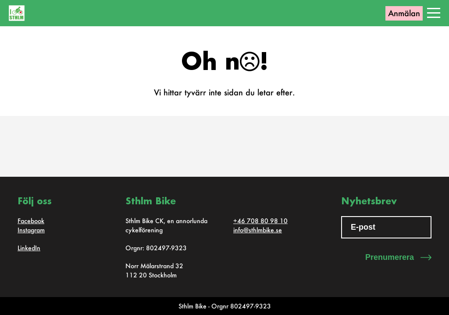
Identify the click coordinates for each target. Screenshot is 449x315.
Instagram (31, 230)
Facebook (31, 221)
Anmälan (404, 13)
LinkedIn (29, 248)
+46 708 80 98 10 (260, 221)
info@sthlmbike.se (257, 230)
